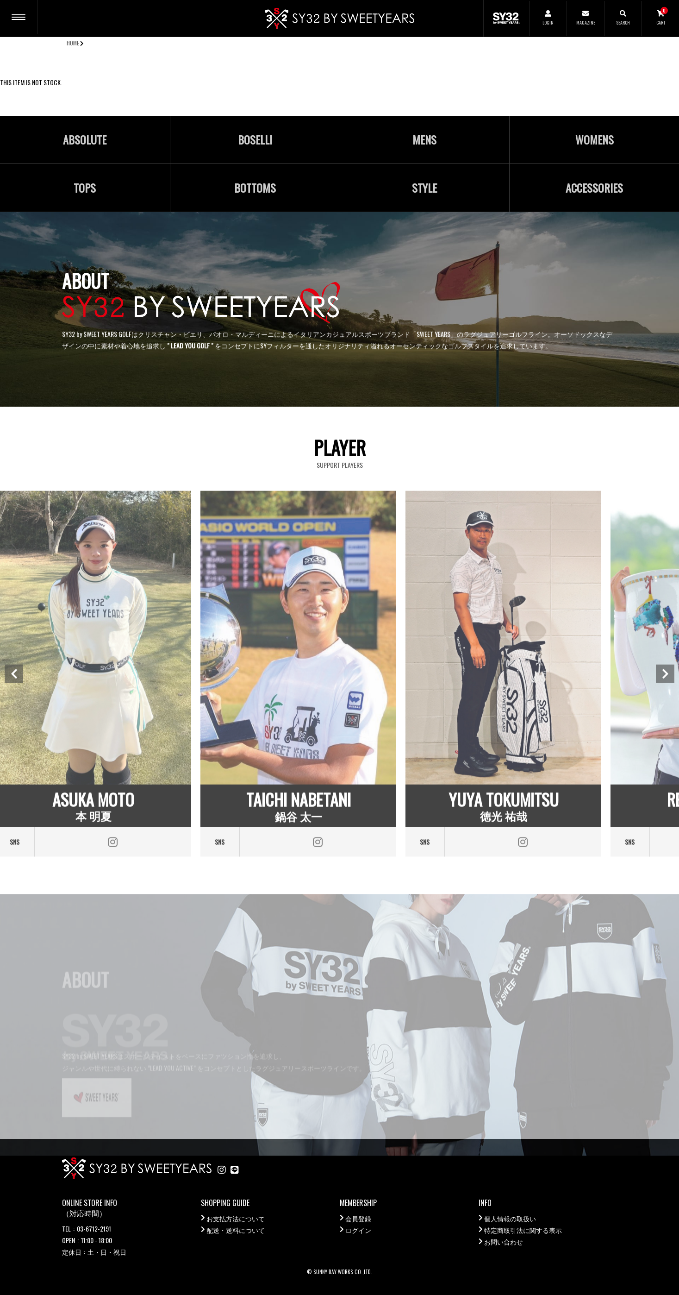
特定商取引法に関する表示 (523, 1230)
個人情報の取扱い (510, 1218)
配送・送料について (235, 1230)
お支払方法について (235, 1218)
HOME (73, 43)
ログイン (358, 1230)
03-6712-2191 (94, 1228)
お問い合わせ (503, 1241)
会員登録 (358, 1218)
